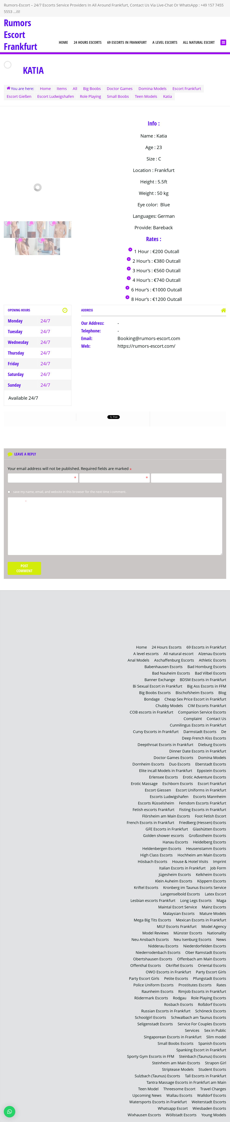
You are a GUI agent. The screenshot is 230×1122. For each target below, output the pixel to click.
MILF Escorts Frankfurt (177, 926)
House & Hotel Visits (190, 861)
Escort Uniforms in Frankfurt (201, 790)
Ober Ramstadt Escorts (205, 952)
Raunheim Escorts (157, 991)
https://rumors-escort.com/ (146, 346)
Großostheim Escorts (207, 835)
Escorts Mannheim (209, 796)
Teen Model (148, 1088)
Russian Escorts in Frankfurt (165, 1010)
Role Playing (90, 96)
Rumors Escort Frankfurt (20, 34)
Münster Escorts (187, 933)
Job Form (218, 868)
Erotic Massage (144, 783)
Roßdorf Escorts (212, 1004)
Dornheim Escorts (148, 764)
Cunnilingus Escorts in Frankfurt (198, 725)
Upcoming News (147, 1095)
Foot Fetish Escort (210, 816)
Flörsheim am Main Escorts (166, 816)
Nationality (216, 933)
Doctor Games (120, 88)
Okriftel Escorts (179, 965)
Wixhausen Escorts (144, 1114)
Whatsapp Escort (173, 1108)
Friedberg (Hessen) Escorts (202, 822)
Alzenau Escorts (212, 653)
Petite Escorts (176, 978)
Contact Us (216, 718)
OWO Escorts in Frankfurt (168, 972)
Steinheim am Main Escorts (176, 1062)
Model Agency (213, 926)
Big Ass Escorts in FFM (206, 686)
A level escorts (164, 42)
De (223, 731)
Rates (221, 985)
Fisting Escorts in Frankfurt (202, 809)
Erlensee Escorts (163, 777)
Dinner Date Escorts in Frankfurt (197, 751)
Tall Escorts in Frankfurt (205, 1075)
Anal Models (138, 660)
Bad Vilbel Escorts (210, 673)
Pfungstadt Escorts (209, 978)
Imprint (219, 861)
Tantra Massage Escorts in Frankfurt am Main (186, 1082)
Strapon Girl (215, 1062)
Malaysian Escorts (179, 913)
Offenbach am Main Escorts (201, 959)
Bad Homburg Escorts (206, 666)
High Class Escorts (156, 855)
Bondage (152, 699)
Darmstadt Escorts (199, 731)
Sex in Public (215, 1030)
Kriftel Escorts (146, 887)
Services (192, 1030)
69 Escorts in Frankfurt (127, 42)
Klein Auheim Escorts (173, 881)
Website (159, 477)
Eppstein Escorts (211, 770)
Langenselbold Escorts (180, 894)
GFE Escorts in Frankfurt (167, 829)
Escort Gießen (19, 96)
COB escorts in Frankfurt (151, 712)
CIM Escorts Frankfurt (207, 705)
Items (62, 88)
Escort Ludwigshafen (55, 96)
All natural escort (199, 42)
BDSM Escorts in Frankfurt (203, 679)
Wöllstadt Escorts (181, 1114)
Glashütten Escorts (209, 829)
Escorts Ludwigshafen (169, 796)
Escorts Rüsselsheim (156, 803)
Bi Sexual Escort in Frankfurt (157, 686)
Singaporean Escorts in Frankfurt (173, 1036)
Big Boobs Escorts (155, 692)
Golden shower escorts (163, 835)
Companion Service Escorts (202, 712)
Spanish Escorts (212, 1043)
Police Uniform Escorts (153, 985)
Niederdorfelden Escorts (204, 946)
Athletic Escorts (212, 660)
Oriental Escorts (212, 965)
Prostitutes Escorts (195, 985)
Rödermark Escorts (151, 997)
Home (63, 42)
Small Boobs (118, 96)
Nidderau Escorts (163, 946)
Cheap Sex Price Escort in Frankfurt (195, 699)
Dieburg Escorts (212, 744)
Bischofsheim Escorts (195, 692)
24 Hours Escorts (87, 42)
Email (115, 477)
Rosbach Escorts (178, 1004)
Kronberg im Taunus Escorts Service (194, 887)
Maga (221, 900)
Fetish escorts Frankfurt (153, 809)
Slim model (216, 1036)
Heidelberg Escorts (209, 842)
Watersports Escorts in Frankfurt (158, 1101)
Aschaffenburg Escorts (174, 660)
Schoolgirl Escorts (150, 1017)
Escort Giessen (158, 790)
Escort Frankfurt (186, 88)
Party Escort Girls (211, 972)
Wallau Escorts (179, 1095)
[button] (9, 1111)
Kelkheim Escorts (211, 874)
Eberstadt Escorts (210, 764)
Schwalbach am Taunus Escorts (198, 1017)
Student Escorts (212, 1069)
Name (43, 477)
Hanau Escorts (175, 842)
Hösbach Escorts (152, 861)
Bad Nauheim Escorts (171, 673)
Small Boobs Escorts (176, 1043)
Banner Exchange (159, 679)
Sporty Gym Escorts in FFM (150, 1056)
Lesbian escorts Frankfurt (152, 900)
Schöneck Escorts (210, 1010)
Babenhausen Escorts (163, 666)
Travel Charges (213, 1088)
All (75, 88)
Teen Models (146, 96)
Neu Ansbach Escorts (150, 939)
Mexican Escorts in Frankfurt (201, 920)
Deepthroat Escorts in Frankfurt (165, 744)
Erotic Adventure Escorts (204, 777)
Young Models (213, 1114)
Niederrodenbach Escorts (158, 952)
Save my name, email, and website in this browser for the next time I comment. (69, 492)
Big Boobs (92, 88)
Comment (19, 501)
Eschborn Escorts (177, 783)
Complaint (193, 718)
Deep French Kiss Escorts (204, 738)
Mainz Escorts (214, 907)
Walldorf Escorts (211, 1095)
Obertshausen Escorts (152, 959)
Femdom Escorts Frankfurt (202, 803)
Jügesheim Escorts (175, 874)
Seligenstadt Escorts (155, 1023)
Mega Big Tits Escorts (152, 920)
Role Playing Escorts (208, 997)
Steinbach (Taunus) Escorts (202, 1056)
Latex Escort (215, 894)
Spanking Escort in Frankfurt (201, 1049)
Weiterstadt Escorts (209, 1101)
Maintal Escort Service (177, 907)
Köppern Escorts (211, 881)
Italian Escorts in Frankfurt (182, 868)
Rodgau (179, 997)
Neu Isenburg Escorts (192, 939)
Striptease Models (178, 1069)
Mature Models (212, 913)
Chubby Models (169, 705)
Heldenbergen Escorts (161, 848)
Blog (222, 692)
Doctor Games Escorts (173, 757)
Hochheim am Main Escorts (201, 855)
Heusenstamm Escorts (206, 848)
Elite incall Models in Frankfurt (165, 770)
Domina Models (152, 88)
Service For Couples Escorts (202, 1023)
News (221, 939)
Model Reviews (155, 933)
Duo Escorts (179, 764)
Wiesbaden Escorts (209, 1108)
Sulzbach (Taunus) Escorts (157, 1075)
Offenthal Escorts (145, 965)
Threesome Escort (179, 1088)
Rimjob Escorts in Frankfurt (202, 991)
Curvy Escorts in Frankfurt (156, 731)
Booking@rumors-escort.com (148, 338)
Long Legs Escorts (196, 900)
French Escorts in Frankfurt (150, 822)
